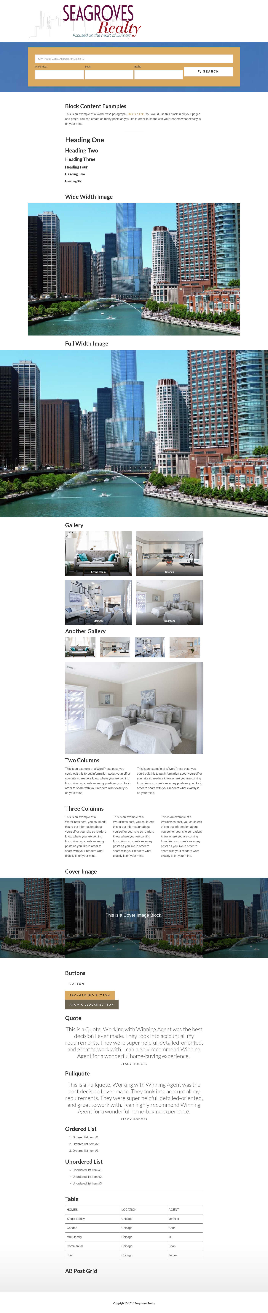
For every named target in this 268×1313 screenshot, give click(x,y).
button (77, 983)
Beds (88, 66)
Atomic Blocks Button (92, 1004)
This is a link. (136, 114)
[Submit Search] (208, 71)
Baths (137, 66)
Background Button (90, 995)
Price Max (41, 66)
